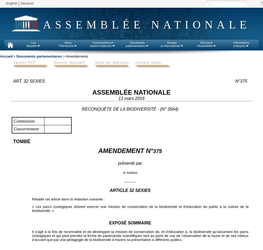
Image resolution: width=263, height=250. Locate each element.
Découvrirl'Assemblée (206, 44)
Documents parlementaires (39, 56)
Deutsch (27, 3)
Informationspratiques (241, 44)
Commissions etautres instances (102, 44)
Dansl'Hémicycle (68, 44)
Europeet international (171, 44)
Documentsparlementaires (137, 44)
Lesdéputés (33, 44)
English (12, 3)
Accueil (6, 56)
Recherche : (210, 4)
